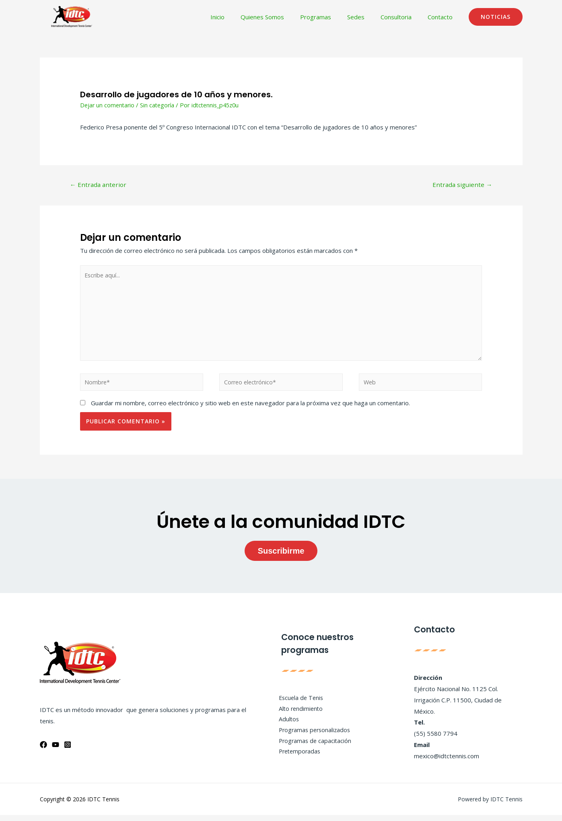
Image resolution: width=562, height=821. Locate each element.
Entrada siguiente (461, 185)
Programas (329, 17)
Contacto (442, 17)
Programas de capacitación (312, 747)
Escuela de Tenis (298, 702)
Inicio (240, 17)
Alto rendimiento (298, 714)
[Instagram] (67, 750)
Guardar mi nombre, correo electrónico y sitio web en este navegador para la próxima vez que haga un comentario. (250, 409)
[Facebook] (43, 750)
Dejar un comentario (108, 105)
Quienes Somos (280, 17)
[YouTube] (55, 750)
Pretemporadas (297, 758)
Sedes (366, 17)
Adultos (285, 725)
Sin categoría (159, 105)
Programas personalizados (312, 736)
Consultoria (402, 17)
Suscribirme (281, 556)
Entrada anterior (99, 185)
